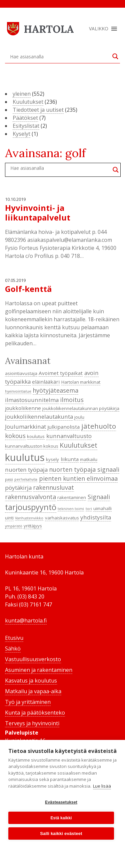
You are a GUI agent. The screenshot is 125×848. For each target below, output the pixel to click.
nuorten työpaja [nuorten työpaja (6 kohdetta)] (26, 469)
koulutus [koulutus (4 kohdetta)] (36, 436)
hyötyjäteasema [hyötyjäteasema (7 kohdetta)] (55, 390)
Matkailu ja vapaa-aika (33, 691)
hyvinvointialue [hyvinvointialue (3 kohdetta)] (18, 391)
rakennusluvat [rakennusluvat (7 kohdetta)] (53, 487)
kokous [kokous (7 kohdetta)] (15, 436)
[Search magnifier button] (115, 56)
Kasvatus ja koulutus (31, 680)
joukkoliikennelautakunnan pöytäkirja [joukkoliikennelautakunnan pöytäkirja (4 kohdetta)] (80, 408)
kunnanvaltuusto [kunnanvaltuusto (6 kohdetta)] (69, 436)
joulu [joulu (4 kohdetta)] (79, 417)
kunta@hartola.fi (26, 620)
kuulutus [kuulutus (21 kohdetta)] (25, 457)
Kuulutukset (28, 101)
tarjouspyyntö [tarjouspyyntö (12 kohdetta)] (30, 507)
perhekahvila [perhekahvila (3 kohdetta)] (25, 479)
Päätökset (25, 117)
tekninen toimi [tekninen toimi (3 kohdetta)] (71, 508)
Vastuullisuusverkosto (33, 659)
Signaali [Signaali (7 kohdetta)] (99, 497)
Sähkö (13, 648)
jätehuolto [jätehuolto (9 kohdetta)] (98, 426)
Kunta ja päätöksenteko (35, 712)
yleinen (22, 93)
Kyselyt (21, 133)
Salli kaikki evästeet (61, 833)
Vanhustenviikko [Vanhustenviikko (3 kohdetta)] (29, 518)
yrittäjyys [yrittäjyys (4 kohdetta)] (33, 526)
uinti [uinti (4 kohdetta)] (9, 518)
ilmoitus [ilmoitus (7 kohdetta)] (72, 400)
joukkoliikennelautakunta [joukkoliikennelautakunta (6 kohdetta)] (39, 416)
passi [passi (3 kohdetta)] (9, 479)
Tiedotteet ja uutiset (38, 109)
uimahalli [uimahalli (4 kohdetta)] (102, 508)
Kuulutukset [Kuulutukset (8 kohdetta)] (78, 445)
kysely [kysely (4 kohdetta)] (52, 459)
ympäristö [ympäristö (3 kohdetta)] (13, 526)
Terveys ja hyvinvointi (32, 723)
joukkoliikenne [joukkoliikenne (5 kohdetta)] (23, 408)
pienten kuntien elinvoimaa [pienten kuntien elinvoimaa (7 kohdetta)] (78, 478)
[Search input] (59, 56)
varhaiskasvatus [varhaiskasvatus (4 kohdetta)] (62, 518)
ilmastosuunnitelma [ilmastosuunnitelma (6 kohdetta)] (32, 400)
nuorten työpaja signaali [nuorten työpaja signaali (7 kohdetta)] (84, 469)
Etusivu (14, 638)
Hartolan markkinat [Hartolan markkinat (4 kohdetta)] (80, 382)
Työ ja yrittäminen (28, 702)
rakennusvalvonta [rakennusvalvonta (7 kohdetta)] (30, 497)
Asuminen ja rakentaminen (38, 670)
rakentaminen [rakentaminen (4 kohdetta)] (71, 497)
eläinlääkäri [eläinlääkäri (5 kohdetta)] (46, 381)
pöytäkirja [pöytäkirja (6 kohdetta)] (18, 487)
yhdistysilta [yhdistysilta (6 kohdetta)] (95, 517)
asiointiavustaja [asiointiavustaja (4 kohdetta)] (21, 373)
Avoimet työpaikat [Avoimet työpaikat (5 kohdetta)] (61, 373)
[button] (98, 29)
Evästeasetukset (61, 802)
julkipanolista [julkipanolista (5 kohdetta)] (63, 426)
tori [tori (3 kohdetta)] (89, 508)
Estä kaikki (61, 818)
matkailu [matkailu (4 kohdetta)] (88, 459)
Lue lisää (102, 786)
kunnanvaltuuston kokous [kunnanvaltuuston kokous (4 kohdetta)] (31, 446)
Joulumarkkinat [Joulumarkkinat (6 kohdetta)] (25, 426)
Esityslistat (26, 125)
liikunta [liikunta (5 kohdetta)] (70, 459)
